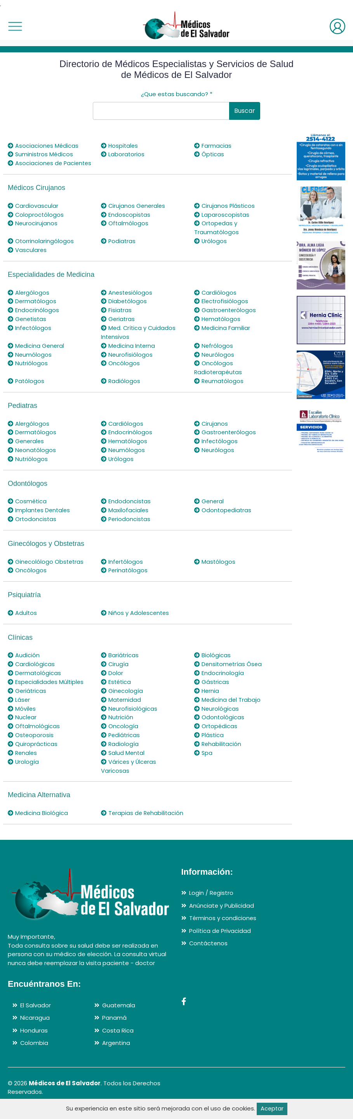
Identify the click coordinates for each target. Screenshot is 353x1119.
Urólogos (210, 249)
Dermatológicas (35, 677)
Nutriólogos (28, 370)
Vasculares (27, 258)
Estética (116, 686)
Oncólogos (120, 370)
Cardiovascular (33, 214)
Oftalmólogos (125, 231)
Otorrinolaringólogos (41, 249)
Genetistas (28, 326)
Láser (19, 703)
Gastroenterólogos (225, 317)
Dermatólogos (32, 308)
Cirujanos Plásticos (225, 214)
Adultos (22, 617)
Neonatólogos (32, 455)
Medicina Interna (128, 352)
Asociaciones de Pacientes (35, 167)
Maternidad (121, 703)
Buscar (244, 110)
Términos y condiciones (223, 929)
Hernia (207, 695)
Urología (23, 764)
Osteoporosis (31, 738)
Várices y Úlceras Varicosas (129, 768)
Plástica (209, 738)
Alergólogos (29, 300)
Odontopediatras (223, 515)
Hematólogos (218, 326)
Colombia (34, 1054)
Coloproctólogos (36, 223)
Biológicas (212, 660)
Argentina (116, 1054)
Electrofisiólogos (221, 308)
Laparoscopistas (222, 223)
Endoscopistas (126, 223)
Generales (26, 447)
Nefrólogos (213, 352)
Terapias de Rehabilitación (122, 819)
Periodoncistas (126, 524)
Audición (24, 660)
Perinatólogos (125, 575)
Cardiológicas (31, 668)
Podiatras (118, 249)
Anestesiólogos (127, 300)
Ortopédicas (216, 729)
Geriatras (118, 326)
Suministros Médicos (41, 154)
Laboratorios (123, 154)
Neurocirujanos (33, 231)
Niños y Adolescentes (135, 617)
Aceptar (272, 1109)
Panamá (114, 1029)
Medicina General (36, 352)
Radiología (120, 747)
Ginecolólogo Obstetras (46, 566)
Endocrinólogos (33, 317)
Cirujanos (211, 429)
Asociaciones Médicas (43, 146)
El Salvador (35, 1016)
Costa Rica (118, 1041)
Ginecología (122, 695)
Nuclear (22, 721)
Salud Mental (123, 755)
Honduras (34, 1041)
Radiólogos (121, 387)
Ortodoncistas (32, 524)
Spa (203, 755)
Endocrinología (219, 677)
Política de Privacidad (220, 942)
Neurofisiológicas (129, 712)
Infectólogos (30, 335)
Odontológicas (219, 721)
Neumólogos (30, 361)
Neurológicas (216, 712)
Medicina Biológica (38, 815)
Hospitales (120, 146)
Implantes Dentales (40, 515)
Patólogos (26, 387)
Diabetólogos (124, 308)
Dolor (112, 677)
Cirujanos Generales (134, 214)
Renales (23, 755)
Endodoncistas (126, 507)
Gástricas (212, 686)
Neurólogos (214, 361)
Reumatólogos (219, 387)
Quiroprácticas (33, 747)
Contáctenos (208, 954)
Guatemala (119, 1016)
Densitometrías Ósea (229, 668)
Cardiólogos (215, 300)
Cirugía (115, 668)
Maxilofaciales (125, 515)
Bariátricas (120, 660)
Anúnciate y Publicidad (221, 916)
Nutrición (117, 721)
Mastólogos (215, 566)
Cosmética (28, 507)
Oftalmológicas (34, 729)
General (209, 507)
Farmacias (212, 146)
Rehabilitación (218, 747)
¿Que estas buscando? (176, 94)
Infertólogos (122, 566)
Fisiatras (116, 317)
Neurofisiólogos (127, 361)
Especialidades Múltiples (46, 686)
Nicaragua (35, 1029)
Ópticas (209, 154)
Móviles (22, 712)
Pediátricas (121, 738)
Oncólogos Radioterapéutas (219, 374)
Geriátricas (27, 695)
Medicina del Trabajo (227, 703)
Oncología (119, 729)
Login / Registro (211, 904)
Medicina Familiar (222, 335)
